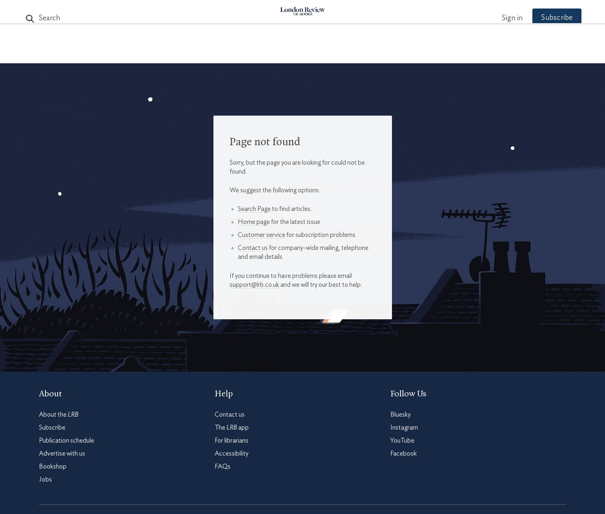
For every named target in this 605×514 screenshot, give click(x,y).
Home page (254, 222)
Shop (397, 53)
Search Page (254, 209)
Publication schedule (66, 440)
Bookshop (53, 466)
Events (363, 53)
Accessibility (231, 453)
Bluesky (400, 414)
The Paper (156, 53)
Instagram (404, 427)
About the (58, 414)
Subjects (204, 53)
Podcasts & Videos (301, 53)
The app (232, 427)
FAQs (222, 466)
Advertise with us (62, 453)
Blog (242, 53)
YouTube (402, 440)
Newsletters (443, 53)
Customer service (261, 235)
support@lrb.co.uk (254, 285)
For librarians (231, 440)
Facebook (403, 453)
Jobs (45, 479)
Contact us (253, 248)
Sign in (497, 18)
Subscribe (542, 18)
